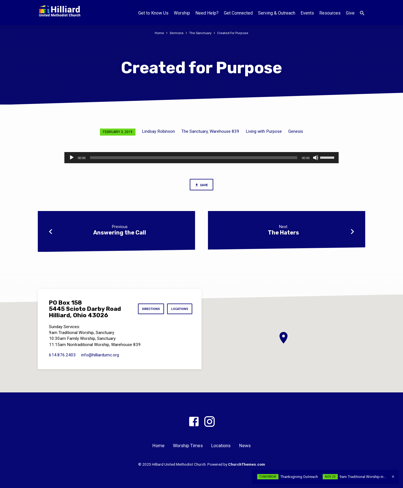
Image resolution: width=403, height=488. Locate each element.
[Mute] (315, 157)
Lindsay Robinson (158, 131)
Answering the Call (119, 233)
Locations (179, 309)
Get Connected (238, 13)
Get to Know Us (153, 13)
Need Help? (207, 13)
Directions (148, 309)
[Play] (71, 157)
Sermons (176, 33)
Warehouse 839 (224, 131)
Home (159, 33)
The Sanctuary (200, 33)
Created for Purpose (233, 33)
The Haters (283, 233)
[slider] (193, 157)
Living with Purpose (264, 131)
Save (201, 185)
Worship (182, 13)
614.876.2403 (62, 354)
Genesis (295, 131)
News (245, 445)
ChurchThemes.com (246, 464)
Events (307, 13)
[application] (201, 157)
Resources (330, 13)
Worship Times (188, 445)
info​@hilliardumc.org (100, 354)
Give (350, 13)
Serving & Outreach (276, 13)
